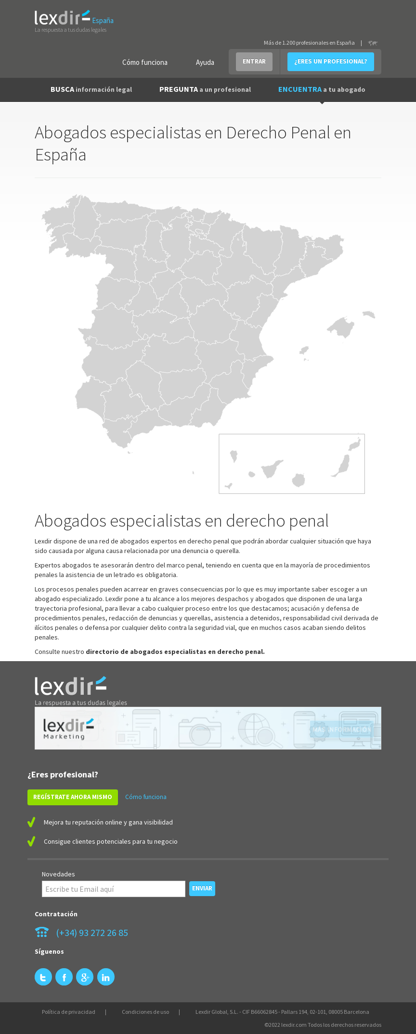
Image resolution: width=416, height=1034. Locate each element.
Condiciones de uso (145, 1011)
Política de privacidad (68, 1011)
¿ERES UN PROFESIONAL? (330, 61)
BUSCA (91, 89)
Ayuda (205, 62)
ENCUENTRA (321, 89)
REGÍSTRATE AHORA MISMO (72, 797)
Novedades (58, 874)
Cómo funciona (145, 62)
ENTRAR (254, 61)
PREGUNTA (205, 89)
